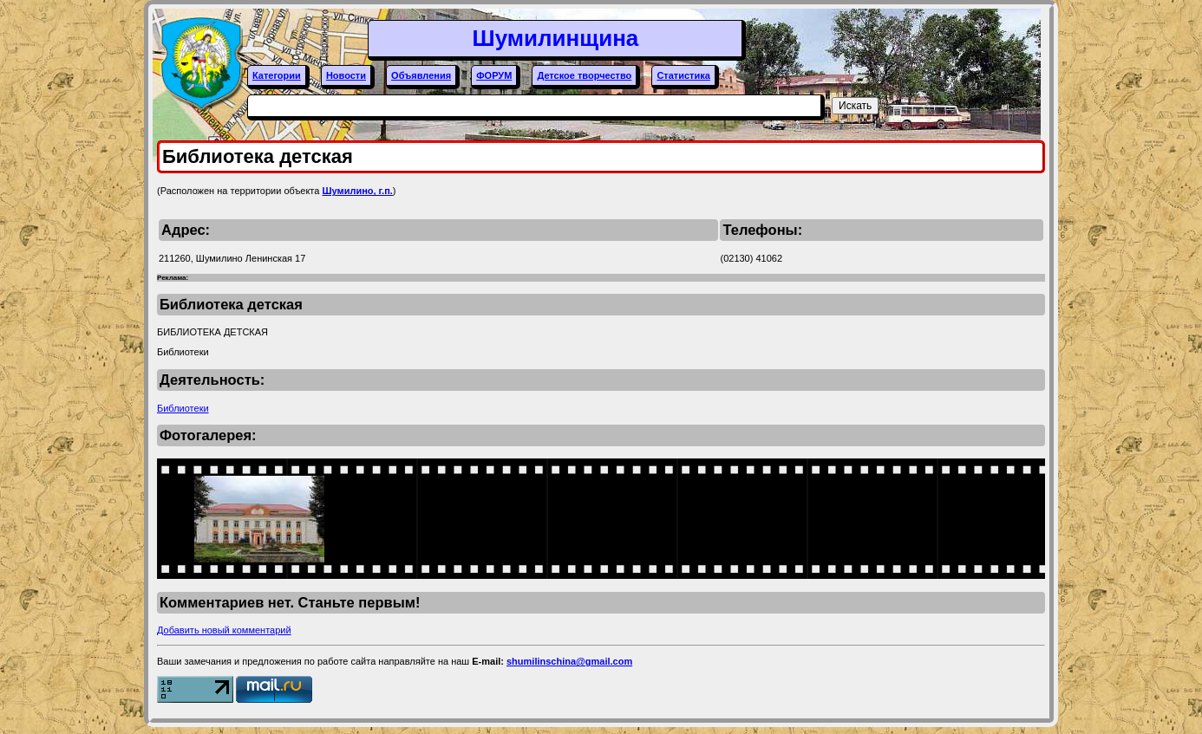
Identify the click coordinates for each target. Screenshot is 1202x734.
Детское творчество (584, 75)
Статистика (683, 75)
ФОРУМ (494, 75)
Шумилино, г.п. (357, 190)
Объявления (421, 75)
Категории (276, 75)
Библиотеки (183, 408)
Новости (346, 75)
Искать (855, 106)
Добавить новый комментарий (224, 630)
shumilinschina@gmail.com (569, 661)
